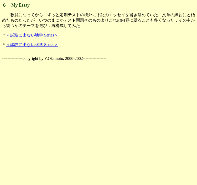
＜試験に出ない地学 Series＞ (32, 35)
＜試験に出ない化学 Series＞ (32, 44)
